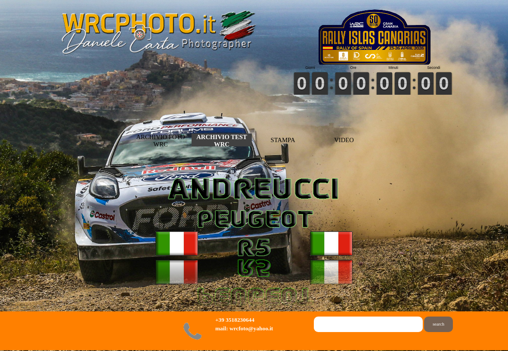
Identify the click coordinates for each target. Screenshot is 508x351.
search (438, 324)
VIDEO (344, 140)
